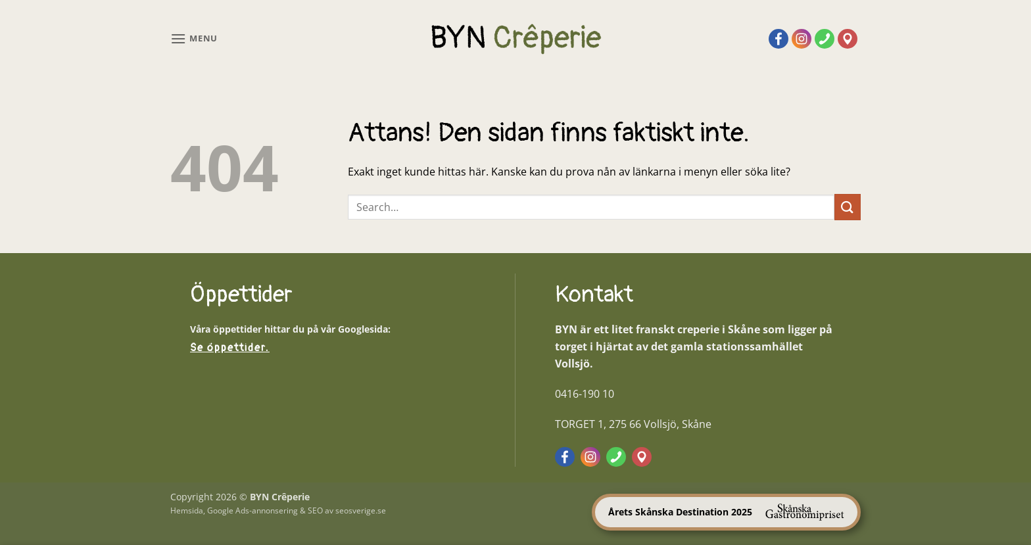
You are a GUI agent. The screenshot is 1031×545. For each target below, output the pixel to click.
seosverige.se (360, 510)
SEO (315, 510)
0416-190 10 (584, 394)
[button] (194, 38)
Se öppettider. (230, 347)
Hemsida (186, 510)
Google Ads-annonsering (252, 510)
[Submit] (847, 207)
